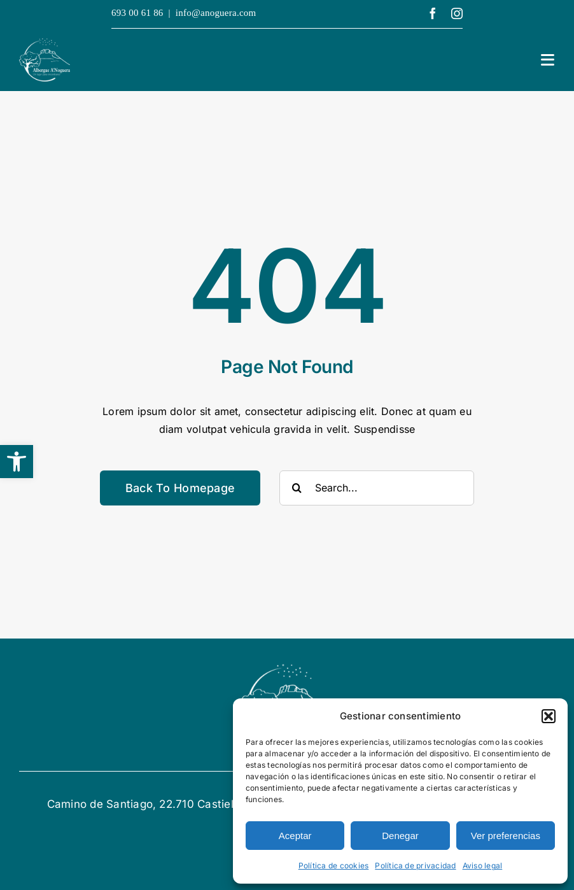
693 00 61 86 (137, 13)
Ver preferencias (505, 835)
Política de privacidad (415, 865)
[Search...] (376, 487)
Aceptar (295, 835)
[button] (16, 461)
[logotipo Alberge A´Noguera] (44, 43)
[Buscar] (296, 487)
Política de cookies (333, 865)
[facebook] (432, 13)
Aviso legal (483, 865)
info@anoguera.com (216, 13)
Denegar (400, 835)
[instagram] (457, 13)
